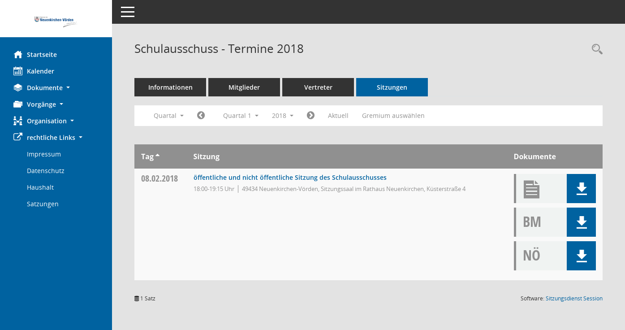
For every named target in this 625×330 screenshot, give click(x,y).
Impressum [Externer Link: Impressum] (44, 154)
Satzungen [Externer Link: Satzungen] (43, 204)
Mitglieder (244, 87)
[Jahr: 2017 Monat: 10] (200, 116)
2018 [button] (282, 115)
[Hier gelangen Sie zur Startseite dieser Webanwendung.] (56, 22)
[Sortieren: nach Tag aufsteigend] (157, 156)
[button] (56, 87)
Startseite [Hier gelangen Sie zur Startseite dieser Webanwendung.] (35, 54)
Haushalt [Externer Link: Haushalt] (40, 187)
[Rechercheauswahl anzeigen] (595, 49)
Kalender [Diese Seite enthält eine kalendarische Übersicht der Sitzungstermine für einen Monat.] (33, 70)
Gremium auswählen (393, 115)
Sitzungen (392, 87)
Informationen (170, 87)
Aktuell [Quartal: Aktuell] (338, 115)
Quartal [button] (169, 115)
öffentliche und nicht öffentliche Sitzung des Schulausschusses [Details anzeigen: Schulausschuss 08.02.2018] (290, 177)
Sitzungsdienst (574, 298)
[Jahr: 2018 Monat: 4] (310, 116)
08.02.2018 (159, 178)
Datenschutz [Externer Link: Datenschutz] (46, 170)
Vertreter (318, 87)
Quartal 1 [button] (241, 115)
